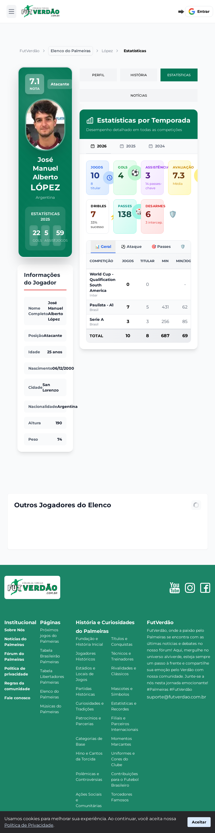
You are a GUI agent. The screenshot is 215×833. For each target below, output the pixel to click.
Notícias (139, 95)
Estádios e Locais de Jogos (85, 674)
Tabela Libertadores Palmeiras (52, 676)
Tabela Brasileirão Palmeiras (50, 656)
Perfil (98, 75)
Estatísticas (178, 75)
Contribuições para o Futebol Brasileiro (125, 779)
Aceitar (199, 822)
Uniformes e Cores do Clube (123, 759)
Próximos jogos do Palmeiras (49, 635)
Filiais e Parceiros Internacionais (124, 724)
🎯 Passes (161, 246)
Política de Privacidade (28, 825)
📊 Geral (103, 246)
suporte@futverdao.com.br (176, 696)
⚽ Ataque (131, 246)
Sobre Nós (14, 629)
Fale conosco (17, 697)
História (139, 75)
